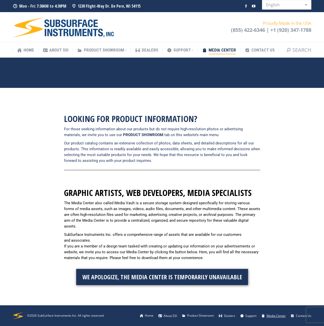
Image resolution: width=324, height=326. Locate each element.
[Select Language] (286, 5)
